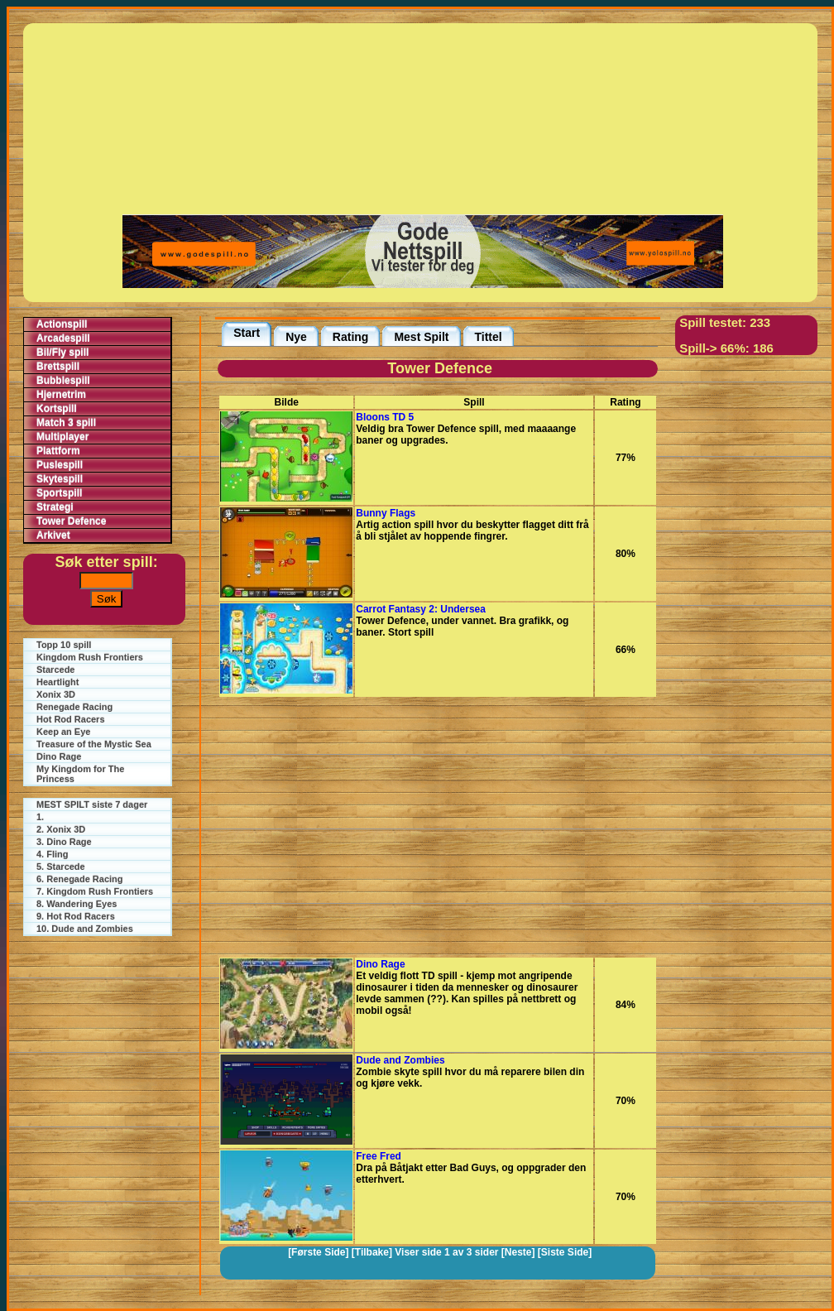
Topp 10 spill (63, 645)
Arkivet (53, 535)
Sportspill (59, 493)
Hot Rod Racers (70, 719)
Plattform (58, 451)
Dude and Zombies (400, 1060)
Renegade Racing (74, 707)
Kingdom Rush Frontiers (89, 657)
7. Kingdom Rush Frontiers (94, 891)
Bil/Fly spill (62, 352)
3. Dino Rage (64, 842)
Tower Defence (71, 521)
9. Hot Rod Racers (75, 916)
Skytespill (59, 479)
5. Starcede (60, 867)
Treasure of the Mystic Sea (93, 744)
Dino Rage (58, 756)
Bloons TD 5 (385, 417)
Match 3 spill (66, 423)
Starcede (55, 670)
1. (40, 817)
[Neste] (518, 1252)
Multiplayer (62, 437)
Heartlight (57, 682)
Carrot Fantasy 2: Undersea (421, 609)
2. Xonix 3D (60, 829)
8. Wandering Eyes (76, 904)
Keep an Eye (63, 732)
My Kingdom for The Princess (80, 774)
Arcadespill (63, 338)
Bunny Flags (385, 513)
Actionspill (61, 324)
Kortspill (56, 409)
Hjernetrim (61, 395)
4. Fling (52, 854)
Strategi (55, 507)
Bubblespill (63, 381)
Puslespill (59, 465)
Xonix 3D (55, 694)
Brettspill (57, 366)
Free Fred (378, 1156)
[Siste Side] (565, 1252)
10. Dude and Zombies (84, 929)
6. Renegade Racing (79, 879)
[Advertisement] (422, 117)
